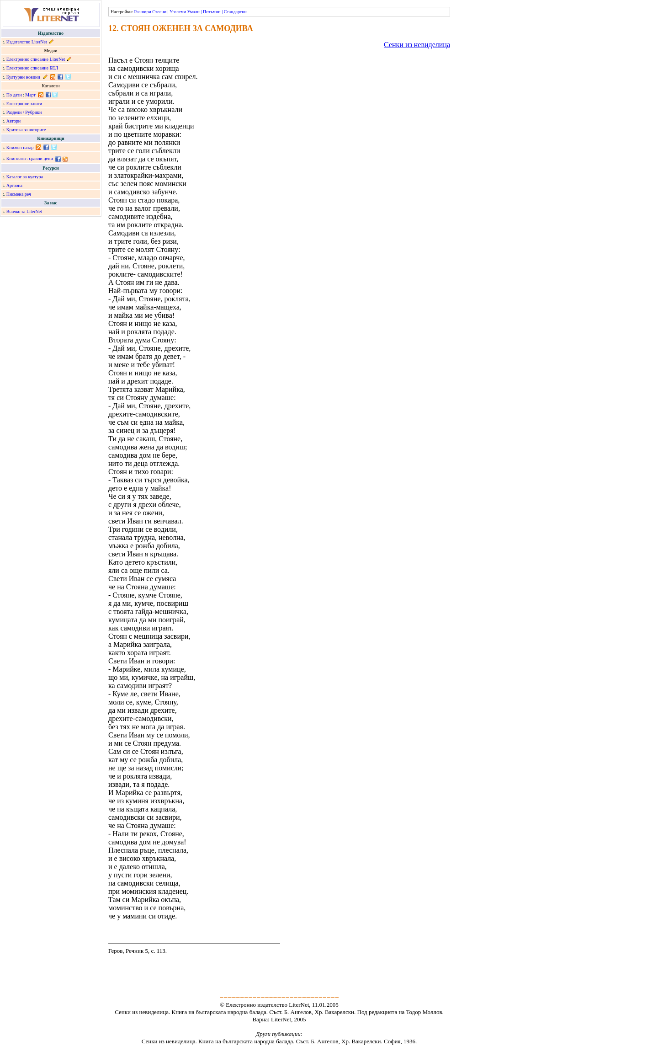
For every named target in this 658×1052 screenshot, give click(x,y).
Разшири (142, 11)
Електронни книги (24, 103)
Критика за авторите (26, 129)
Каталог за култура (24, 176)
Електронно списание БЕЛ (32, 67)
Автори (13, 120)
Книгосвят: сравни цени (29, 158)
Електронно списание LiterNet (35, 59)
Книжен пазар (20, 147)
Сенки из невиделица (417, 44)
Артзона (14, 185)
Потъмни (212, 11)
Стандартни (235, 11)
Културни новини (23, 77)
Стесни (159, 11)
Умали (193, 11)
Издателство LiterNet (26, 41)
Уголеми (178, 11)
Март (30, 94)
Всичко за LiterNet (24, 211)
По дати (14, 94)
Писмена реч (18, 194)
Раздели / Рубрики (24, 112)
